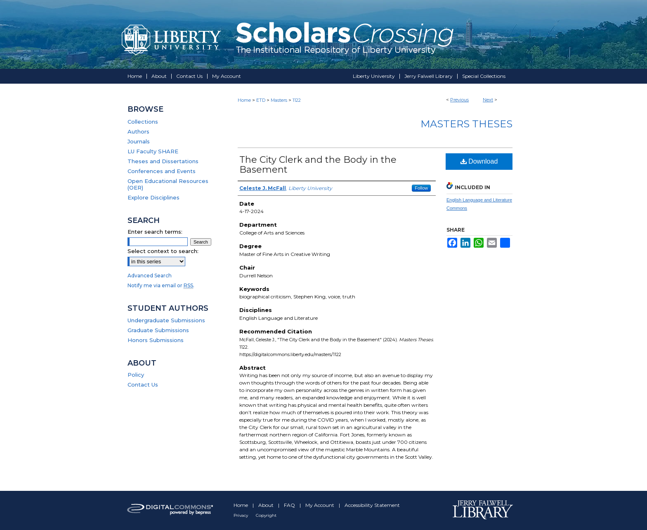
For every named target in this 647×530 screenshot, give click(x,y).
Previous (459, 100)
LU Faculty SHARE (153, 151)
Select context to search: (163, 251)
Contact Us (143, 384)
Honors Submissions (156, 340)
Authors (138, 131)
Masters (279, 100)
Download (479, 161)
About (266, 505)
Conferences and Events (162, 171)
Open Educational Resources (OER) (168, 184)
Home (244, 100)
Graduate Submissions (158, 330)
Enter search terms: (155, 231)
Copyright (266, 515)
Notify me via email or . (161, 285)
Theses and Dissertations (163, 161)
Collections (143, 121)
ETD (260, 100)
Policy (136, 374)
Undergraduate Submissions (166, 320)
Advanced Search (150, 275)
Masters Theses (466, 124)
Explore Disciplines (153, 197)
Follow (421, 187)
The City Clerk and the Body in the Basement (318, 164)
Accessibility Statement (372, 505)
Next (488, 100)
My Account (320, 505)
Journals (139, 141)
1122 (297, 100)
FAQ (290, 505)
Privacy (241, 515)
